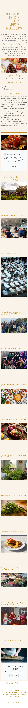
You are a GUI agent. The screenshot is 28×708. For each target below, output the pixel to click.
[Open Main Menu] (24, 2)
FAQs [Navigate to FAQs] (18, 703)
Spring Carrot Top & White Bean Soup (13, 532)
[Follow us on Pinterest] (14, 688)
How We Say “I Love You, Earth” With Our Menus (14, 496)
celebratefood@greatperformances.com (14, 692)
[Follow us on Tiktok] (22, 688)
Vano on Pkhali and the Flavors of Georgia (14, 419)
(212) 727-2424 (14, 690)
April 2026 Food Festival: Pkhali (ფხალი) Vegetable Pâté (13, 456)
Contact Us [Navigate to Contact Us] (11, 703)
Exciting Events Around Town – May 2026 (14, 215)
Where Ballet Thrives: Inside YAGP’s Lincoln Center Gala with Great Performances (12, 313)
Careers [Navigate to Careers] (23, 703)
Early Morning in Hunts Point (10, 254)
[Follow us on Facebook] (5, 688)
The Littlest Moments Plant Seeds (11, 640)
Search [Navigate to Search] (4, 703)
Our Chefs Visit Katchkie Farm (10, 348)
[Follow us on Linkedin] (18, 688)
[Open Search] (19, 2)
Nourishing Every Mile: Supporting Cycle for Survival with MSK (14, 603)
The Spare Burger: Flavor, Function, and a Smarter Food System (14, 568)
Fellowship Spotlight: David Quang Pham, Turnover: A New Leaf (14, 385)
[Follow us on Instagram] (10, 688)
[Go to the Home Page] (5, 2)
